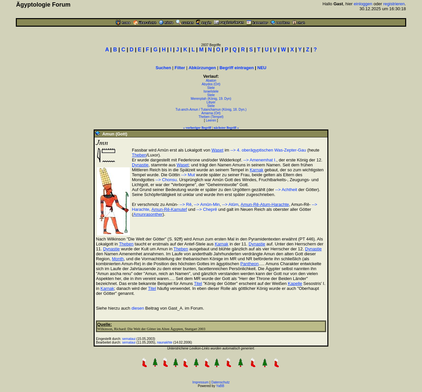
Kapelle (295, 283)
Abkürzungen (202, 67)
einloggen (363, 3)
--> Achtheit (286, 189)
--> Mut (188, 174)
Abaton (211, 80)
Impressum (200, 382)
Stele (211, 88)
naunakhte (164, 342)
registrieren (394, 3)
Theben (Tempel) (211, 117)
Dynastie (140, 164)
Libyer (210, 102)
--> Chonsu (166, 179)
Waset (217, 150)
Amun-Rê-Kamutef (169, 209)
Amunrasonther (148, 214)
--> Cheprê (206, 209)
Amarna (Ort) (211, 113)
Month (118, 258)
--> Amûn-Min (207, 204)
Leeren (211, 120)
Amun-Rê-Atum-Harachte (265, 204)
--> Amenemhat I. (259, 159)
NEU (261, 67)
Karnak (256, 169)
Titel (198, 283)
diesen (138, 308)
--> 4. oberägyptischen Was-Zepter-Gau (268, 150)
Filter (180, 67)
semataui (129, 339)
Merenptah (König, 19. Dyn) (211, 98)
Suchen (163, 67)
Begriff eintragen (237, 67)
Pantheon (249, 263)
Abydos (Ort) (211, 84)
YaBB (220, 386)
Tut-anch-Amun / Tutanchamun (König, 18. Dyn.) (210, 109)
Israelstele (211, 91)
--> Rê (185, 204)
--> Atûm (230, 204)
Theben (139, 155)
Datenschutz (220, 382)
